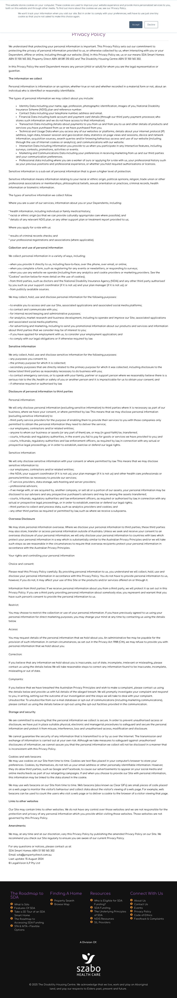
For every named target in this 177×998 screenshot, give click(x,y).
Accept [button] (135, 24)
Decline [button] (151, 24)
